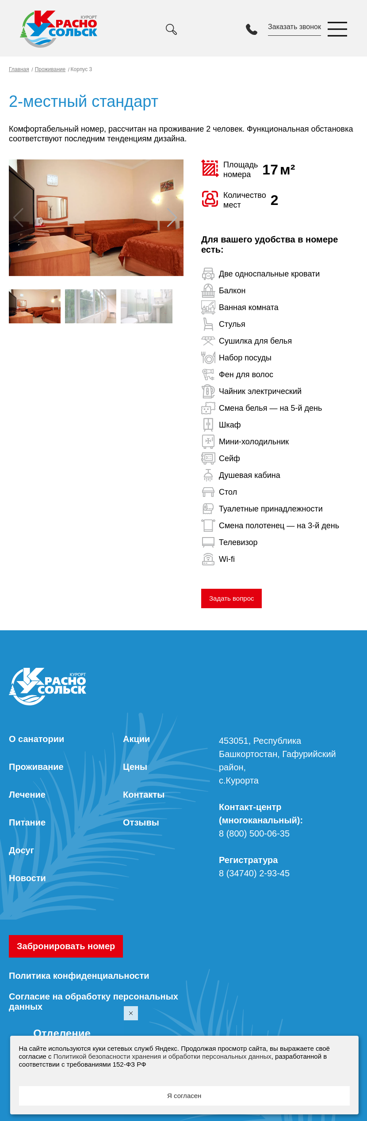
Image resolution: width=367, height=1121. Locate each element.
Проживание (50, 69)
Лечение (27, 794)
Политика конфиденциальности (79, 976)
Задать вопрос (231, 598)
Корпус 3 (80, 69)
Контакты (143, 794)
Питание (27, 822)
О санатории (36, 739)
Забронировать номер (66, 946)
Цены (135, 767)
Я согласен (184, 1095)
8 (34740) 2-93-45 (254, 873)
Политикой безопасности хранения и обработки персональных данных (162, 1056)
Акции (136, 739)
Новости (27, 878)
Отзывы (141, 822)
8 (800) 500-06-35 (254, 833)
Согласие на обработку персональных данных (93, 1001)
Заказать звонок (294, 26)
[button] (173, 217)
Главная (19, 69)
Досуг (21, 850)
